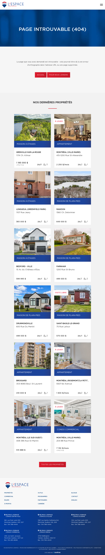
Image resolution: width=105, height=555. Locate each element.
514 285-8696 (13, 540)
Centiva (57, 552)
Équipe (6, 500)
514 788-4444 (13, 524)
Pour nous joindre (58, 75)
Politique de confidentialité (83, 547)
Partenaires (42, 500)
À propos (7, 503)
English (74, 500)
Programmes (42, 496)
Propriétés (8, 492)
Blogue (74, 492)
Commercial (8, 496)
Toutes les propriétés (52, 464)
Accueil (40, 75)
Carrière (41, 503)
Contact (74, 496)
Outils (40, 492)
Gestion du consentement (57, 549)
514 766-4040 (46, 540)
